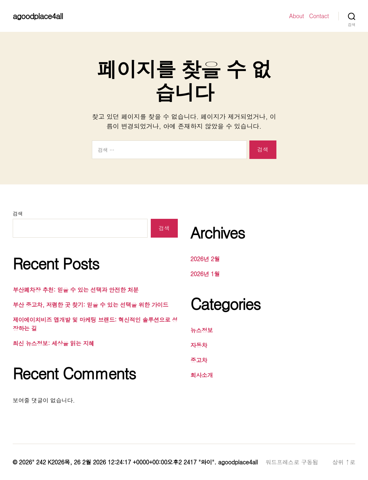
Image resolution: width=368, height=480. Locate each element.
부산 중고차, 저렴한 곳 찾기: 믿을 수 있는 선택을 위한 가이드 (90, 305)
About (296, 15)
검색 (18, 213)
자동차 (199, 345)
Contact (319, 15)
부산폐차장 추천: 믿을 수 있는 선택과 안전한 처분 (76, 290)
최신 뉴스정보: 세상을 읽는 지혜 (53, 343)
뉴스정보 (202, 330)
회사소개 (202, 375)
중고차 (199, 360)
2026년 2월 (205, 259)
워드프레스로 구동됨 (292, 462)
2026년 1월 (205, 274)
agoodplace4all (38, 16)
